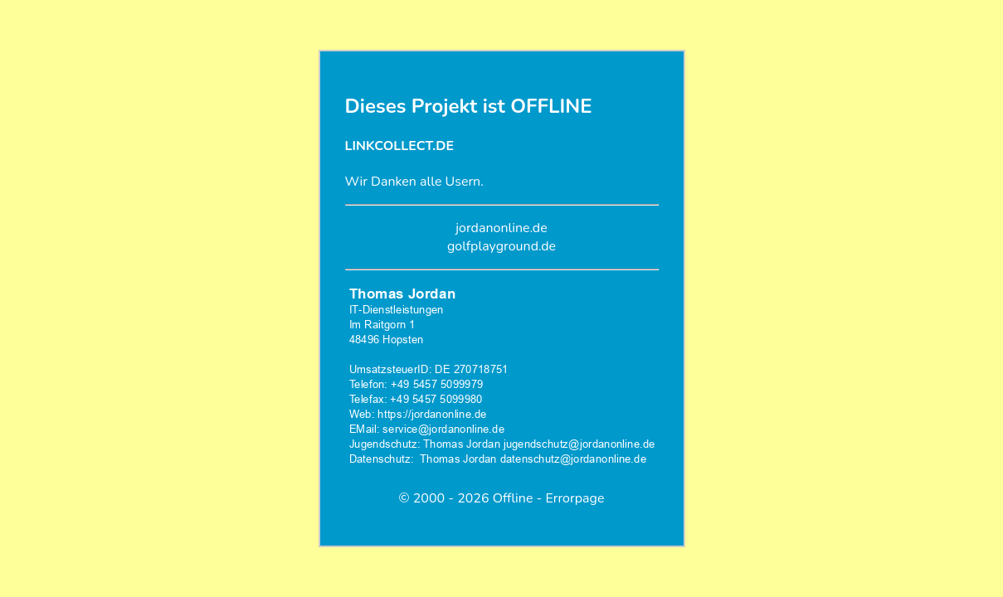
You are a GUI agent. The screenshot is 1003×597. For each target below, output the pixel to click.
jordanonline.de (501, 228)
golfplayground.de (501, 246)
